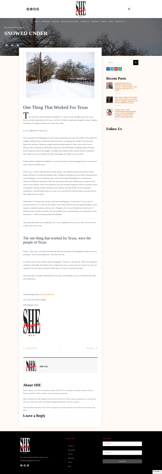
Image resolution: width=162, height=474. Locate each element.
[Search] (135, 62)
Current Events (13, 27)
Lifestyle (84, 21)
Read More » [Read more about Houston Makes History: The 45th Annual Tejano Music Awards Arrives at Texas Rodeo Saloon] (118, 105)
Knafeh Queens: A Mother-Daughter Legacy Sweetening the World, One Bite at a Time (126, 86)
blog (5, 27)
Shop (111, 21)
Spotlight (45, 21)
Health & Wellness (69, 21)
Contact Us (120, 21)
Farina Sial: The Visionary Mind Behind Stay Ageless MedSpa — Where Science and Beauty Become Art (125, 113)
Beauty (55, 21)
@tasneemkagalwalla (46, 294)
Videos (104, 21)
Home (36, 21)
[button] (129, 9)
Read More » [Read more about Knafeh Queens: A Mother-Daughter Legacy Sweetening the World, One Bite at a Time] (118, 93)
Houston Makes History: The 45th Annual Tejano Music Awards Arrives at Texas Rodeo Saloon (126, 100)
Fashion (94, 21)
